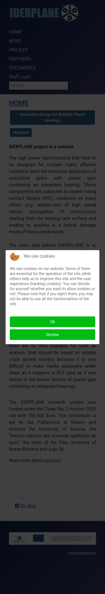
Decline (52, 334)
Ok (52, 322)
